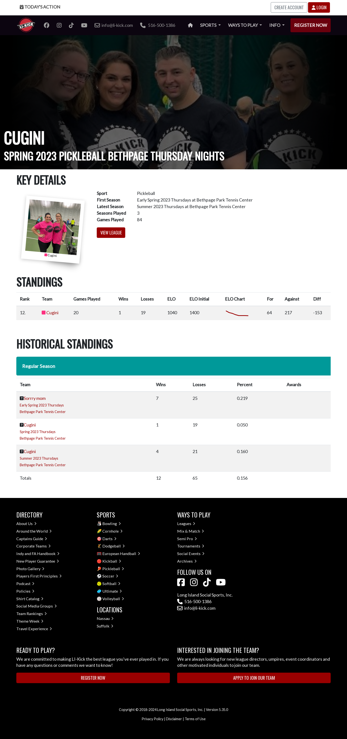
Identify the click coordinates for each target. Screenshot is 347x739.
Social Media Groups (36, 606)
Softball (111, 583)
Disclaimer (174, 719)
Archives (187, 561)
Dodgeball (113, 546)
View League (111, 232)
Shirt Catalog (29, 598)
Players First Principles (39, 576)
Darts (109, 538)
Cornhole (112, 531)
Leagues (186, 523)
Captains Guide (31, 538)
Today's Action (40, 7)
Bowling (111, 523)
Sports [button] (208, 25)
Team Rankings (31, 613)
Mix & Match (190, 531)
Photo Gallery (30, 568)
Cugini (52, 312)
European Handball (121, 553)
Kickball (111, 561)
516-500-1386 (157, 25)
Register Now (310, 25)
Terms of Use (195, 719)
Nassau (105, 618)
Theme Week (29, 621)
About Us (26, 523)
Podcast (25, 583)
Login (319, 7)
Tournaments (190, 546)
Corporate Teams (33, 546)
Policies (25, 591)
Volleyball (113, 598)
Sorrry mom (35, 398)
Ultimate (112, 591)
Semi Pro (187, 538)
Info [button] (275, 25)
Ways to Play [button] (243, 25)
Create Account (289, 7)
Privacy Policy (152, 719)
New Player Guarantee (37, 561)
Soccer (110, 576)
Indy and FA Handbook (37, 553)
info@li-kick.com (196, 608)
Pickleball (113, 568)
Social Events (190, 553)
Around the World (34, 531)
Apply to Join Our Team (254, 678)
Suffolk (105, 626)
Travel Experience (34, 628)
